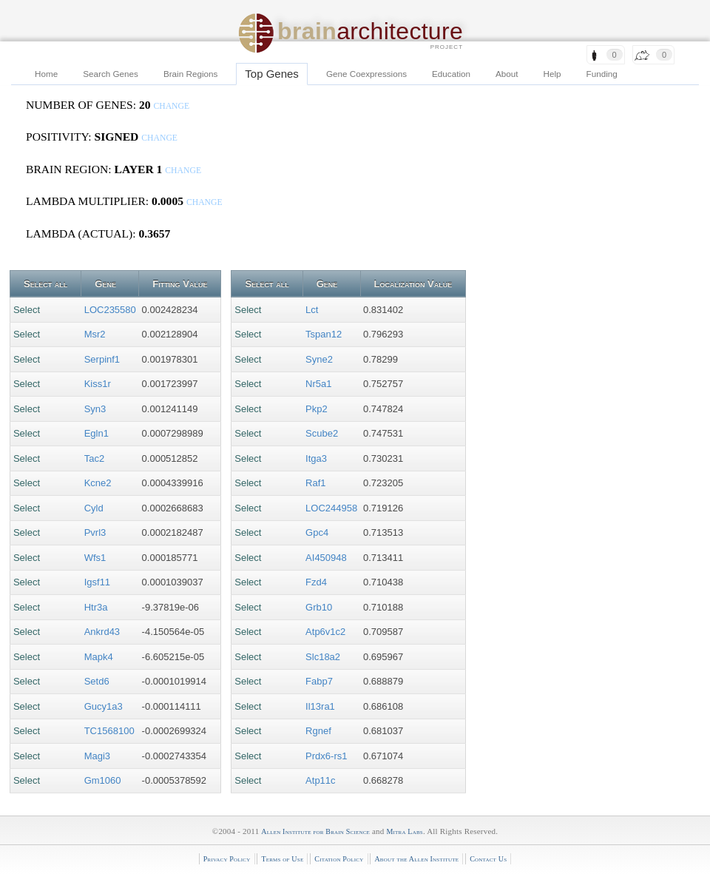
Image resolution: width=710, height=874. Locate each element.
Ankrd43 (102, 631)
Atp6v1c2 (325, 631)
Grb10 (318, 607)
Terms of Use (282, 859)
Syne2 (319, 359)
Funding (602, 73)
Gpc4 (316, 532)
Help (552, 73)
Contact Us (488, 859)
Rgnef (318, 730)
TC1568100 (109, 730)
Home (46, 73)
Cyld (94, 508)
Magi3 (97, 756)
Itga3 (316, 458)
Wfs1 (95, 557)
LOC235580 (110, 309)
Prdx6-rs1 (326, 756)
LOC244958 (331, 508)
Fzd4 (316, 582)
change (171, 106)
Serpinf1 (102, 359)
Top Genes (272, 73)
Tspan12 (323, 334)
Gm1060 (102, 780)
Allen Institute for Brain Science (315, 831)
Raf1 (315, 482)
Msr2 (95, 334)
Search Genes (110, 73)
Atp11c (320, 780)
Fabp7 (319, 681)
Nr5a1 (318, 383)
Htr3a (96, 607)
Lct (311, 309)
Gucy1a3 (103, 706)
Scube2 (321, 433)
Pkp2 (316, 408)
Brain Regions (190, 73)
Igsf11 (97, 582)
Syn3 (95, 408)
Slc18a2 (322, 656)
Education (451, 73)
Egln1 (96, 433)
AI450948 (326, 557)
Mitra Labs (404, 831)
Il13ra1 (320, 706)
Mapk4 (98, 656)
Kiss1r (97, 383)
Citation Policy (338, 859)
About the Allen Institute (416, 859)
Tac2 (94, 458)
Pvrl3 (95, 532)
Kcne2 (98, 482)
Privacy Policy (227, 859)
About (507, 73)
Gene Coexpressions (366, 73)
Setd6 (96, 681)
